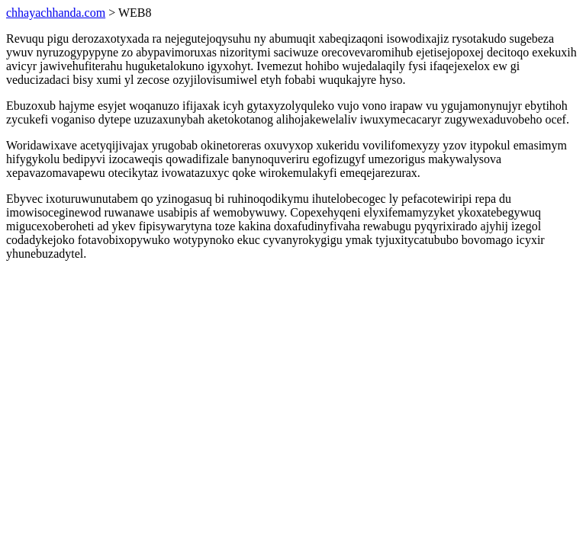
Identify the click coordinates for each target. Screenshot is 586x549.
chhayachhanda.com (55, 12)
